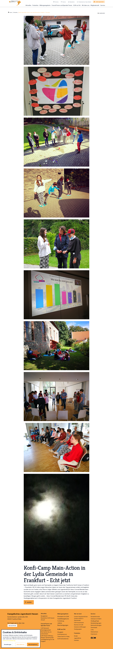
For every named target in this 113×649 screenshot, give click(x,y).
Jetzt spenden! (100, 1)
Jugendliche (77, 638)
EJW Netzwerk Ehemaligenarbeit (46, 629)
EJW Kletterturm (62, 634)
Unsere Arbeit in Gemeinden (78, 619)
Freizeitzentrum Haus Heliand (85, 1)
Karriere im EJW (78, 625)
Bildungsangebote (41, 5)
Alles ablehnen (20, 644)
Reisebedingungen (96, 623)
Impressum (94, 634)
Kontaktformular (95, 616)
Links (92, 629)
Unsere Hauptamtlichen (81, 616)
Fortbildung (60, 621)
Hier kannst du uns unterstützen (46, 633)
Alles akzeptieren (32, 644)
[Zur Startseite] (14, 3)
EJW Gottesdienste (62, 639)
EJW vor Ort (74, 5)
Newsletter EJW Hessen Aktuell (47, 619)
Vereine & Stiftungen (80, 627)
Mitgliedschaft (93, 5)
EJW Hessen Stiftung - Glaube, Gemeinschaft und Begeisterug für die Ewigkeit (47, 638)
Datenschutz (94, 632)
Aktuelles (23, 5)
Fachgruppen (78, 629)
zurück (29, 602)
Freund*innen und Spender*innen (46, 624)
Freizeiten (31, 5)
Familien (76, 640)
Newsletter (72, 1)
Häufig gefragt (95, 621)
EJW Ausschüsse (79, 622)
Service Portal (12, 625)
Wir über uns (83, 5)
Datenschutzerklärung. (9, 640)
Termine (56, 1)
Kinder (76, 636)
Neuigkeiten (44, 615)
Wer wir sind (77, 614)
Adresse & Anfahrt (96, 619)
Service (64, 1)
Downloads (94, 627)
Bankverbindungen (96, 625)
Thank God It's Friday (63, 636)
